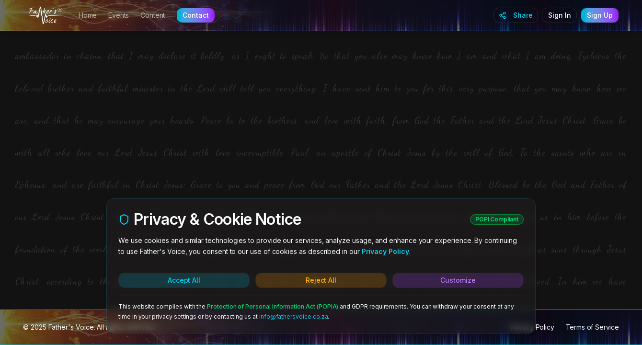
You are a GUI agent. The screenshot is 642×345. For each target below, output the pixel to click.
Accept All (184, 280)
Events (118, 15)
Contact (196, 15)
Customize (457, 280)
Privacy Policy (385, 251)
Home (88, 15)
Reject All (321, 280)
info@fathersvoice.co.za (293, 316)
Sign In (559, 15)
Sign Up (600, 15)
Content (152, 15)
